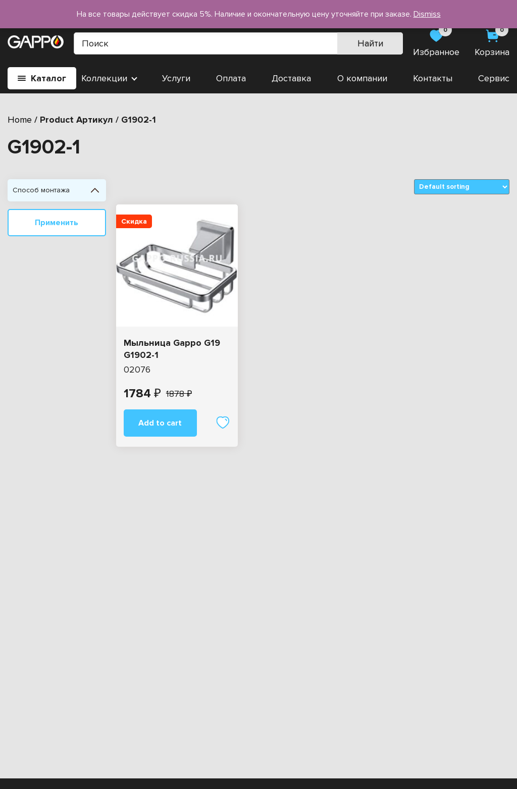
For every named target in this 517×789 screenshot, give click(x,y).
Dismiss (427, 14)
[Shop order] (461, 186)
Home (20, 119)
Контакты (432, 78)
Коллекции (104, 78)
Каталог (42, 78)
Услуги (176, 78)
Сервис (493, 78)
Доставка (291, 78)
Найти (370, 43)
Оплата (231, 78)
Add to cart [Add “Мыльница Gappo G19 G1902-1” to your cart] (160, 423)
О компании (362, 78)
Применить (56, 223)
